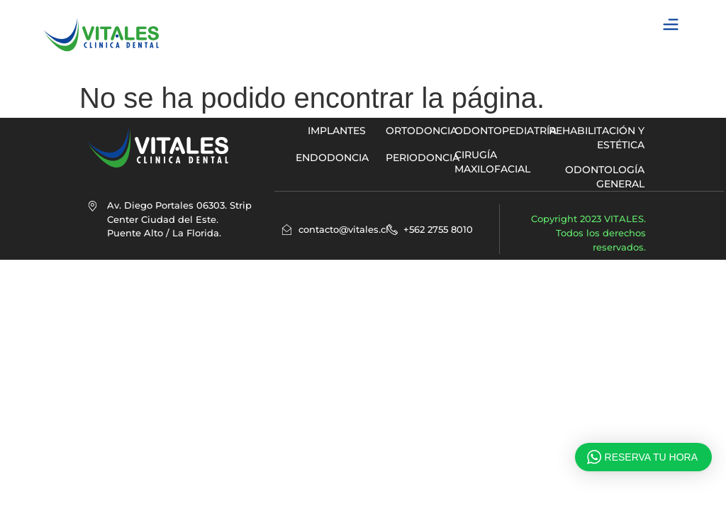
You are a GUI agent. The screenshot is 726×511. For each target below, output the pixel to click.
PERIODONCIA (422, 157)
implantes (337, 130)
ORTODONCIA (421, 130)
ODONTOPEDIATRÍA (505, 130)
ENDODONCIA (332, 157)
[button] (671, 25)
